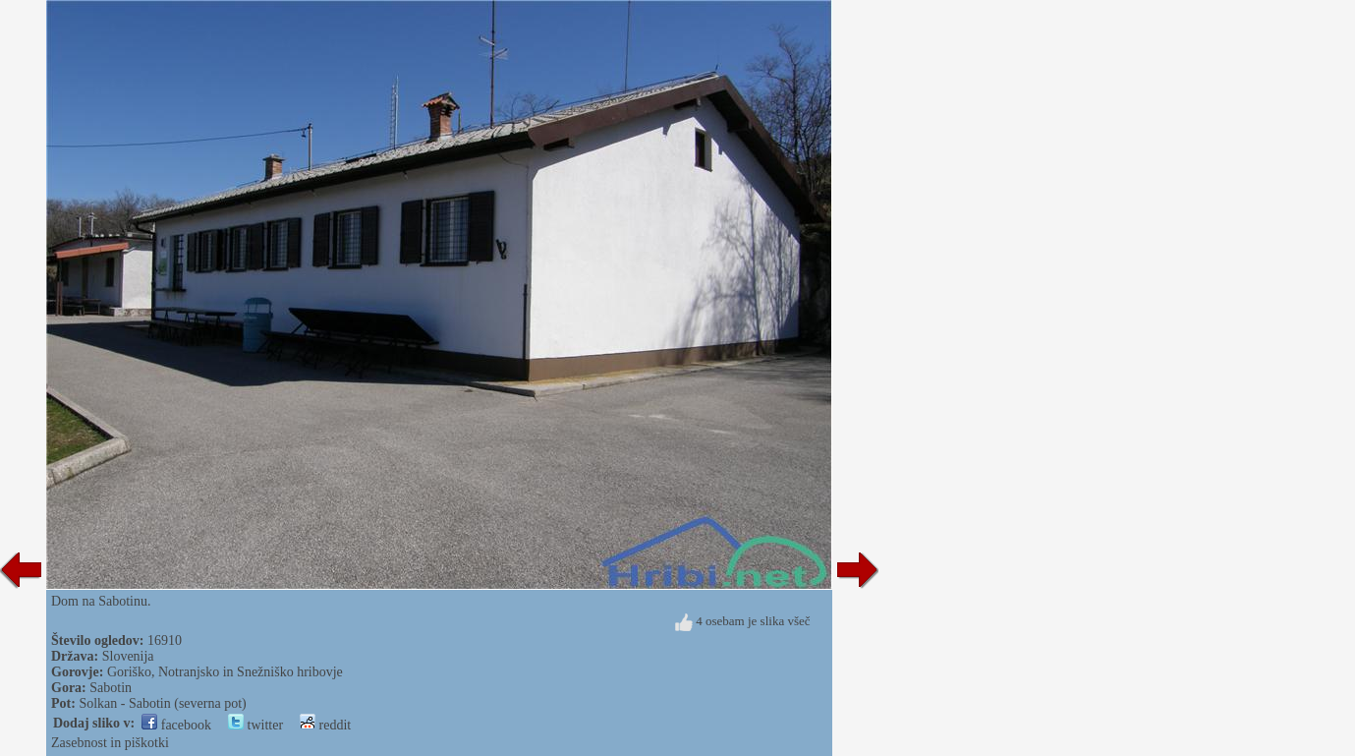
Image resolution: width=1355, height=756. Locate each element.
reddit (325, 725)
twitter (255, 725)
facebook (176, 725)
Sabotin (110, 687)
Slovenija (128, 656)
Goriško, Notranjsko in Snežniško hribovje (225, 672)
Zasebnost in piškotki (110, 742)
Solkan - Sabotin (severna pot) (162, 703)
